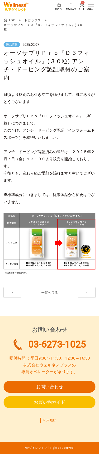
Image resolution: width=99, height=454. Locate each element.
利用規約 (49, 420)
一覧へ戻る (49, 292)
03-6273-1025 (57, 344)
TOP (12, 20)
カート (82, 6)
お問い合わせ (49, 386)
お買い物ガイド (49, 402)
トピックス (32, 20)
